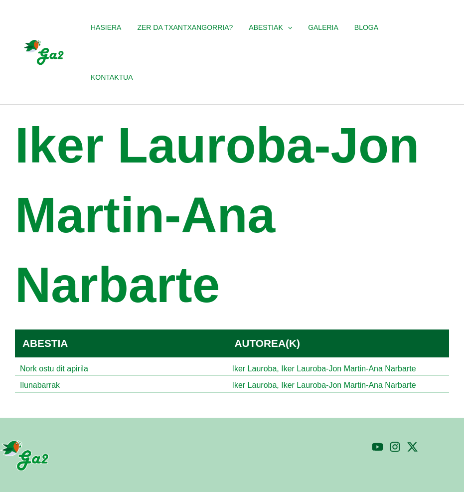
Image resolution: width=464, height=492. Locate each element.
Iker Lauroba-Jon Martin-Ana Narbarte (348, 319)
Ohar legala (443, 474)
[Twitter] (412, 410)
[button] (275, 27)
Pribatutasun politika (379, 474)
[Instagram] (395, 410)
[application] (291, 27)
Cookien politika (307, 474)
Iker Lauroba (254, 319)
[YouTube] (377, 410)
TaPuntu (152, 474)
